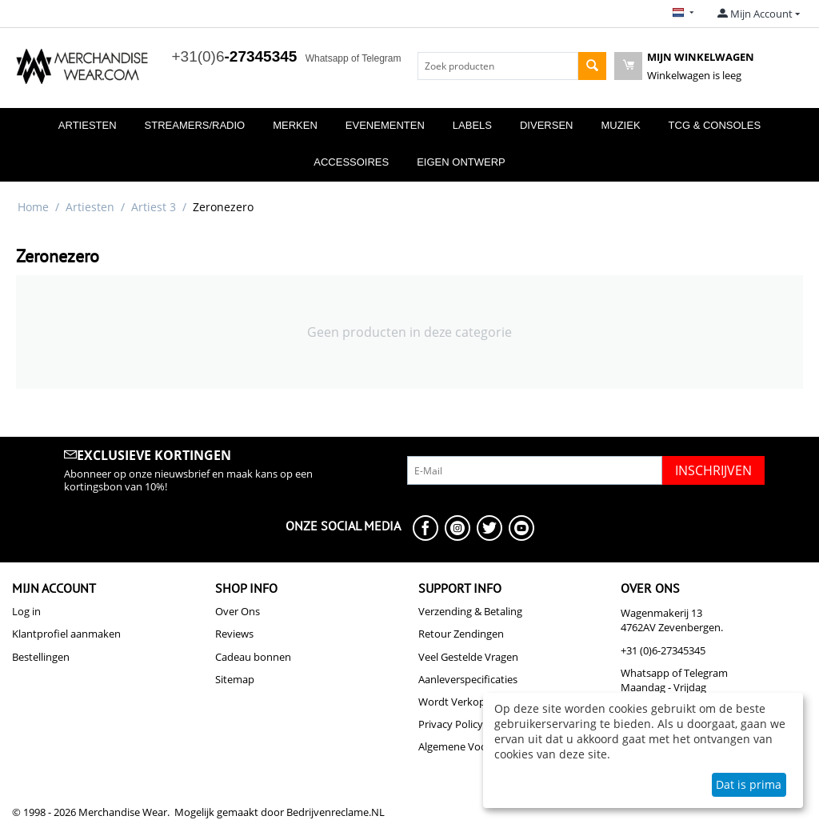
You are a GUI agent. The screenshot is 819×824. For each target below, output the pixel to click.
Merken (295, 125)
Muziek (620, 125)
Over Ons (237, 611)
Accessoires (351, 162)
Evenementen (385, 125)
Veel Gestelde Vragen (468, 657)
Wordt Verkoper (456, 701)
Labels (472, 125)
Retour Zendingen (461, 633)
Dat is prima (748, 784)
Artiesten (87, 125)
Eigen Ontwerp (461, 162)
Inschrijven (713, 470)
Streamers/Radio (195, 125)
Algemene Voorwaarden (475, 746)
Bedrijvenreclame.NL (335, 812)
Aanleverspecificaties (467, 679)
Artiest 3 (153, 206)
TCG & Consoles (715, 125)
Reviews (234, 633)
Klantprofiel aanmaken (66, 633)
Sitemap (234, 679)
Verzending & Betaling (470, 611)
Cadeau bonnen (253, 657)
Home (33, 206)
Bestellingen (41, 657)
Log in (26, 611)
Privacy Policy (450, 724)
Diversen (546, 125)
